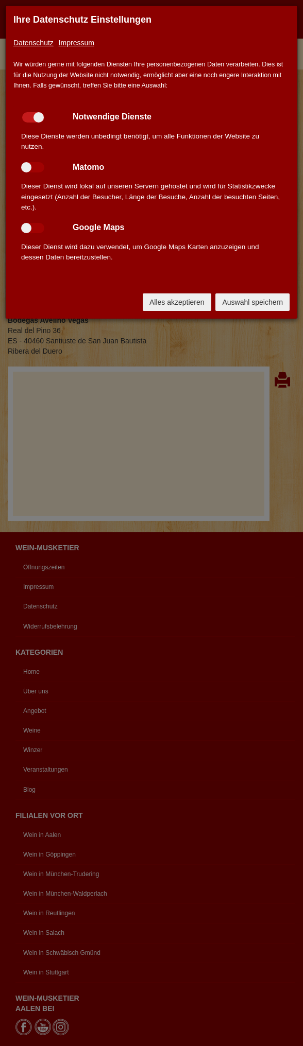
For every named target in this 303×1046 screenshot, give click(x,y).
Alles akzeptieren (177, 302)
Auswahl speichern (252, 302)
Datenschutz (33, 43)
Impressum (76, 43)
